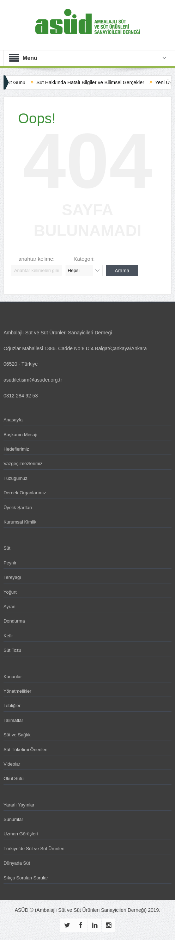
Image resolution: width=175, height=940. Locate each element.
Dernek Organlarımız (25, 492)
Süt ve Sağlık (17, 734)
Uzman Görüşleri (21, 833)
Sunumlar (13, 819)
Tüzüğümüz (16, 478)
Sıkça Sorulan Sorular (26, 877)
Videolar (12, 764)
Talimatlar (13, 720)
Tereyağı (12, 577)
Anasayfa (13, 419)
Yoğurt (10, 592)
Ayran (10, 606)
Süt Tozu (12, 650)
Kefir (8, 635)
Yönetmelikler (17, 691)
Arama (122, 270)
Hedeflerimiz (16, 449)
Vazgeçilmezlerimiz (23, 463)
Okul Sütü (14, 778)
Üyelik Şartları (18, 507)
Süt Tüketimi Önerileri (26, 749)
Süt (7, 548)
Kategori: (84, 259)
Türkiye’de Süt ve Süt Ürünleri (34, 848)
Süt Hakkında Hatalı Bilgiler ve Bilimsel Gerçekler (95, 82)
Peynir (10, 562)
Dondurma (14, 621)
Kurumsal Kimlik (20, 522)
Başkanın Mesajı (20, 434)
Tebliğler (12, 705)
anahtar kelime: (36, 259)
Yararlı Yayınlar (19, 805)
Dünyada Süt (17, 863)
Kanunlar (13, 676)
